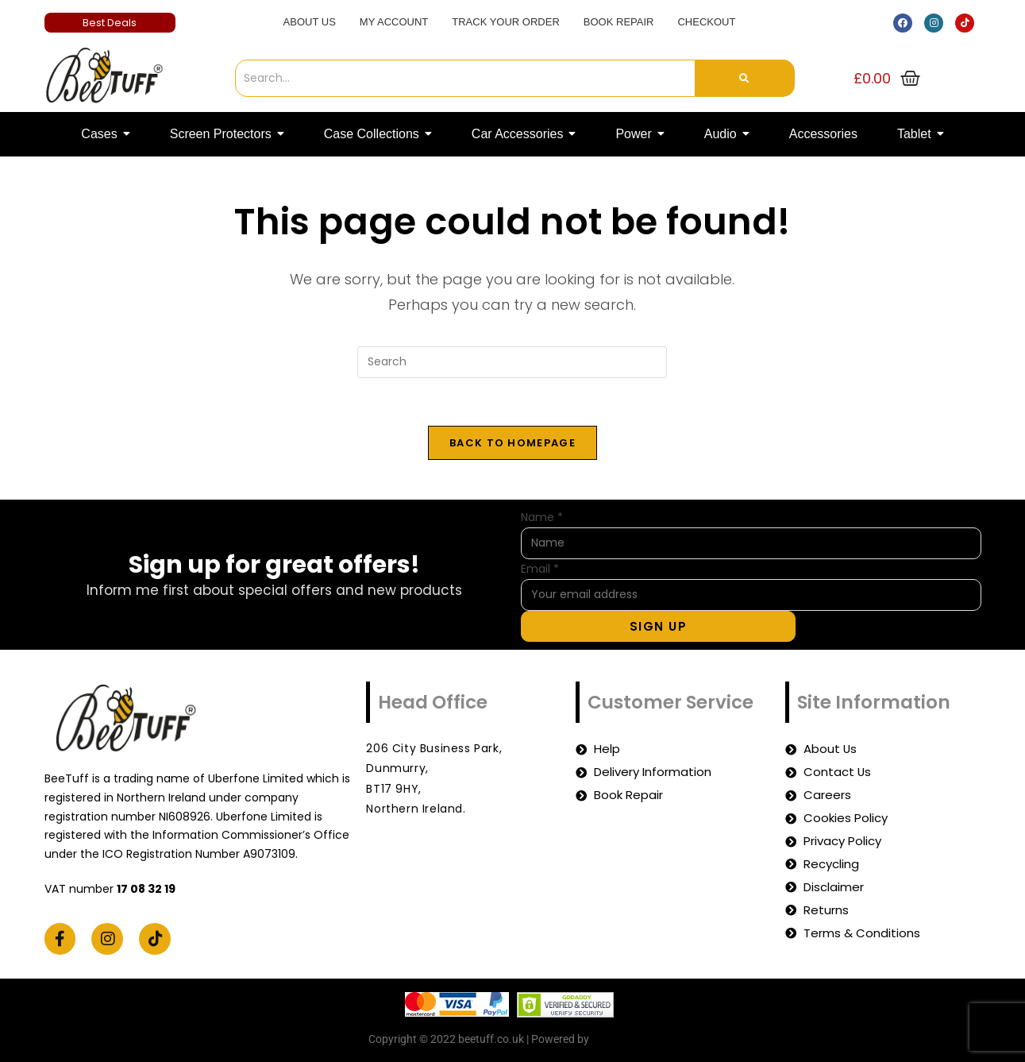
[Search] (465, 78)
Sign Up (659, 626)
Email (540, 569)
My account (394, 22)
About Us (309, 22)
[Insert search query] (512, 362)
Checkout (706, 22)
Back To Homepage (512, 442)
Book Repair (619, 22)
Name (542, 517)
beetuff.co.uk (624, 1039)
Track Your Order (506, 22)
